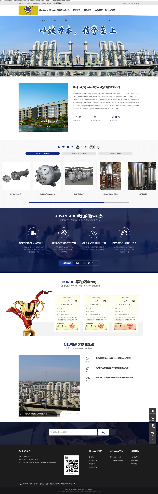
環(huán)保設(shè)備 (79, 153)
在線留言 (99, 10)
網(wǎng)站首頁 (43, 12)
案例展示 (87, 10)
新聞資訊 (76, 10)
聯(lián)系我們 (135, 3)
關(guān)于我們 (127, 3)
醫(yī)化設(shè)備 (42, 153)
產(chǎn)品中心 (65, 12)
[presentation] (77, 413)
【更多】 (117, 108)
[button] (77, 72)
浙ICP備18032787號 (65, 484)
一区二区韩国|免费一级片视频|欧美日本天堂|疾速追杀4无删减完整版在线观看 (79, 491)
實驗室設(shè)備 (115, 153)
